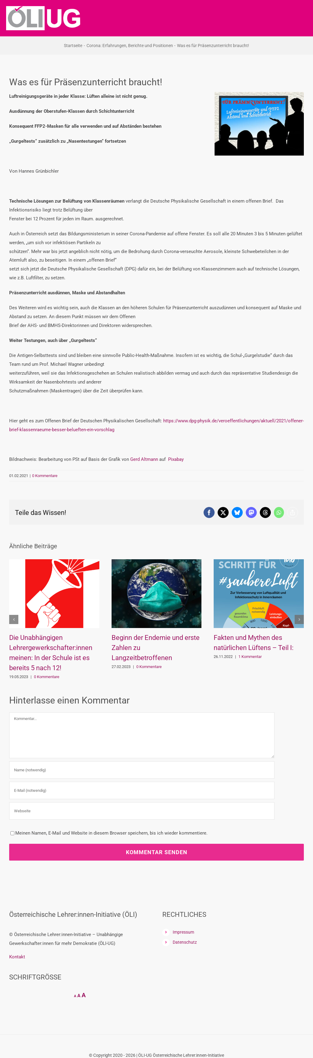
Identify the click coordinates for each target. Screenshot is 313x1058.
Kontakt (17, 957)
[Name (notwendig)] (141, 770)
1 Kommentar (250, 656)
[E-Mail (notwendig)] (141, 790)
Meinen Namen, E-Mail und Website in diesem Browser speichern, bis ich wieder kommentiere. (111, 833)
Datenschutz (185, 942)
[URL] (141, 811)
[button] (13, 619)
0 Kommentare (44, 475)
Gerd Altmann (144, 459)
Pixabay (176, 459)
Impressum (183, 932)
